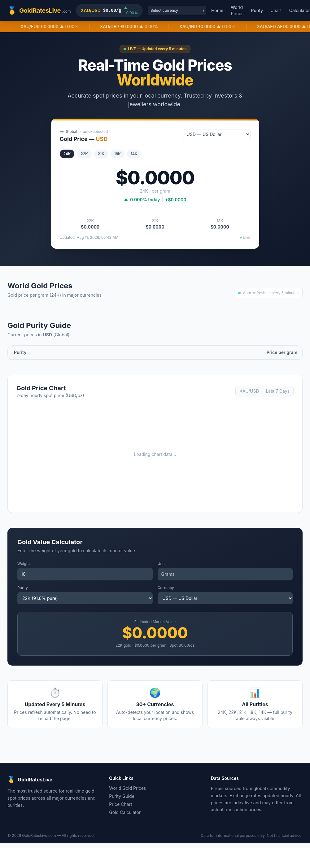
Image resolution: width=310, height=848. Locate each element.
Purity (257, 10)
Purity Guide (121, 796)
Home (217, 10)
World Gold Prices (127, 788)
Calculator (299, 10)
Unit (161, 563)
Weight (23, 563)
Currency (166, 587)
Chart (276, 10)
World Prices (237, 10)
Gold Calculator (125, 812)
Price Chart (120, 804)
